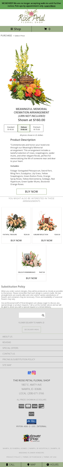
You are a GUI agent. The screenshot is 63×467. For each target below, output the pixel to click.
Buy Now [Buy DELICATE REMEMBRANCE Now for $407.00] (31, 278)
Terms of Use (50, 457)
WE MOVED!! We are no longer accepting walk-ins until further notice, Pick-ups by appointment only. (31, 4)
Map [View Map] (31, 464)
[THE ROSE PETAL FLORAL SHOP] (31, 22)
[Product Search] (32, 315)
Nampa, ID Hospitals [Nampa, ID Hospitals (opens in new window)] (39, 448)
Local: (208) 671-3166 (31, 393)
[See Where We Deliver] (31, 329)
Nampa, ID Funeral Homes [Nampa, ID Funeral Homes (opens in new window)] (15, 448)
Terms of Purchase (32, 457)
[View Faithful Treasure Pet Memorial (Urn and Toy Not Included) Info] (16, 220)
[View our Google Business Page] (29, 374)
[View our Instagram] (34, 374)
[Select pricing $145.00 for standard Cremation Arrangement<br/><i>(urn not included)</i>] (10, 128)
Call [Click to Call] (10, 464)
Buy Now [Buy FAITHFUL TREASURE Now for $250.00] (16, 240)
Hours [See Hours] (53, 464)
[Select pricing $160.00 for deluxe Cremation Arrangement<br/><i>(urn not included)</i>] (24, 128)
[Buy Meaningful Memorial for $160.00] (31, 192)
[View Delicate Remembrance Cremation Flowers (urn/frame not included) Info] (31, 258)
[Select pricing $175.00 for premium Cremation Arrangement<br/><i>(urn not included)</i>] (36, 128)
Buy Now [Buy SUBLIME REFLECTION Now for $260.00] (46, 240)
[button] (31, 421)
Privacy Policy (14, 457)
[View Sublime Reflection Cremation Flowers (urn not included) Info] (47, 220)
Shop (15, 29)
